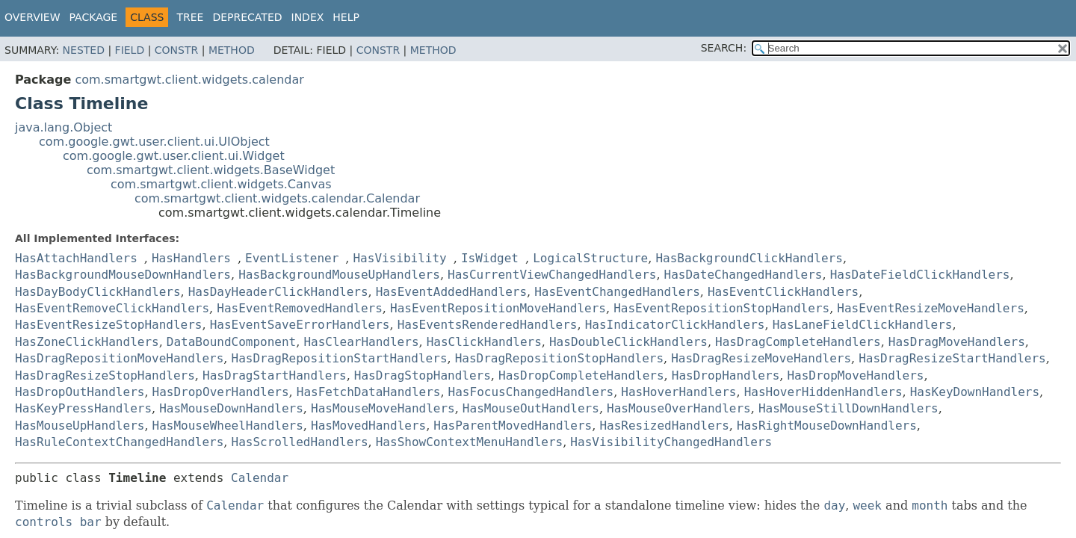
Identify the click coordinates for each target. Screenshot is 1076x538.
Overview (32, 17)
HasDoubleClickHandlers (628, 342)
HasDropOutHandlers (79, 392)
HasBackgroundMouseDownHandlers (123, 275)
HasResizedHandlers (664, 425)
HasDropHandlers (726, 375)
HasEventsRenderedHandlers (488, 325)
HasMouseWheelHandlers (227, 425)
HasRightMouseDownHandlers (827, 425)
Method (231, 50)
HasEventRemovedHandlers (300, 308)
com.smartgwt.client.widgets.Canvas (221, 184)
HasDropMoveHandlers (855, 375)
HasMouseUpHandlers (79, 425)
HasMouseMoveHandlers (383, 408)
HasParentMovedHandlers (512, 425)
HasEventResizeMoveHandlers (930, 308)
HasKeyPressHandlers (83, 408)
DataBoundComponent (231, 342)
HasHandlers (191, 258)
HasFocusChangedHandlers (531, 392)
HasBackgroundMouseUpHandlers (339, 275)
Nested (84, 50)
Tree (189, 17)
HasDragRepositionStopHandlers (559, 358)
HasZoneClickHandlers (87, 342)
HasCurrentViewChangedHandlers (552, 275)
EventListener (291, 258)
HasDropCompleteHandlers (581, 375)
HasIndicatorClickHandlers (675, 325)
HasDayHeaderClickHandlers (278, 292)
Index (307, 17)
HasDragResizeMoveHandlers (761, 358)
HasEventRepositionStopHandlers (721, 308)
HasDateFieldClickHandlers (920, 275)
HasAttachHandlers (76, 258)
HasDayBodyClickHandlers (98, 292)
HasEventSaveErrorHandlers (300, 325)
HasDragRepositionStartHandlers (340, 358)
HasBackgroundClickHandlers (748, 258)
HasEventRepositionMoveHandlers (498, 308)
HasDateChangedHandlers (743, 275)
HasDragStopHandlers (422, 375)
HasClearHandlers (360, 342)
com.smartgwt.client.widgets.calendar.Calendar (277, 198)
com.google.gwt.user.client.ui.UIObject (154, 141)
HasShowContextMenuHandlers (469, 442)
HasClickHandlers (484, 342)
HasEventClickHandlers (783, 292)
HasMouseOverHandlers (679, 408)
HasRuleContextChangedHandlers (119, 442)
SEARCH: (723, 48)
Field (130, 50)
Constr (176, 50)
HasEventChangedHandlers (617, 292)
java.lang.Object (63, 127)
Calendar (259, 478)
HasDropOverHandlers (220, 392)
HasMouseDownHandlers (231, 408)
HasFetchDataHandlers (369, 392)
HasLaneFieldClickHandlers (863, 325)
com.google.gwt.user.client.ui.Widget (174, 156)
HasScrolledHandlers (300, 442)
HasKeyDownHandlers (974, 392)
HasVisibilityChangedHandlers (671, 442)
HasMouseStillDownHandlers (848, 408)
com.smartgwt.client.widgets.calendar (189, 79)
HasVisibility (399, 258)
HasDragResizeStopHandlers (105, 375)
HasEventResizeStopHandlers (108, 325)
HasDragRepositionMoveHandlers (119, 358)
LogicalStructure (590, 258)
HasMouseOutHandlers (531, 408)
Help (346, 17)
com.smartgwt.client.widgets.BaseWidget (211, 170)
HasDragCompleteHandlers (798, 342)
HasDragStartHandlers (274, 375)
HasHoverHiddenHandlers (823, 392)
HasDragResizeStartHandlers (952, 358)
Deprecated (247, 17)
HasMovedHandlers (368, 425)
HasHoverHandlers (678, 392)
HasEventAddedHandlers (451, 292)
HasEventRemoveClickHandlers (112, 308)
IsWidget (490, 258)
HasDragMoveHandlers (956, 342)
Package (93, 17)
